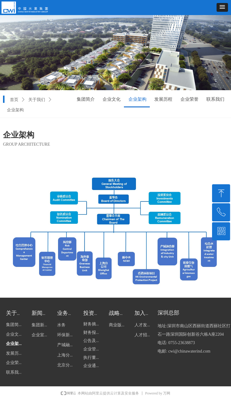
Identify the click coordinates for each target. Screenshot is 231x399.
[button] (222, 7)
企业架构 (15, 110)
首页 (14, 99)
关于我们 (36, 99)
